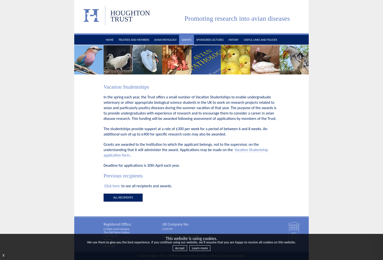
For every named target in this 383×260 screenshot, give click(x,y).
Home (110, 40)
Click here (112, 186)
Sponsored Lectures (210, 40)
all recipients (123, 197)
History (233, 40)
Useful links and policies (260, 40)
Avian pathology (165, 40)
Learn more (200, 248)
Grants (186, 40)
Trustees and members (133, 40)
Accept (180, 248)
